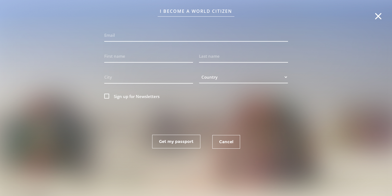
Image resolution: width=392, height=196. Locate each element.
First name (114, 56)
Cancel (226, 141)
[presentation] (196, 116)
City (108, 77)
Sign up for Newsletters (137, 96)
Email (109, 35)
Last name (209, 56)
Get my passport (176, 141)
